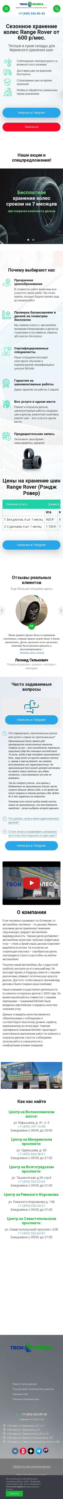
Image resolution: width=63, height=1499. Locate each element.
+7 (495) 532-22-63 (31, 1181)
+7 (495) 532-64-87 (31, 1233)
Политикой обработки (16, 1487)
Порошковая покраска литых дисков (33, 1389)
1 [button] (29, 240)
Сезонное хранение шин (26, 1399)
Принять (14, 1493)
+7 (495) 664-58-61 (31, 1154)
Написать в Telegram (31, 112)
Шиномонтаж (20, 1394)
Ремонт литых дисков (25, 1384)
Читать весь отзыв (32, 652)
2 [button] (34, 240)
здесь (48, 589)
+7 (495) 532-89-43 (31, 13)
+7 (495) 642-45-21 (31, 1206)
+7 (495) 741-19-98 (31, 1126)
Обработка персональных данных (31, 1466)
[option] (31, 206)
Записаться (31, 126)
